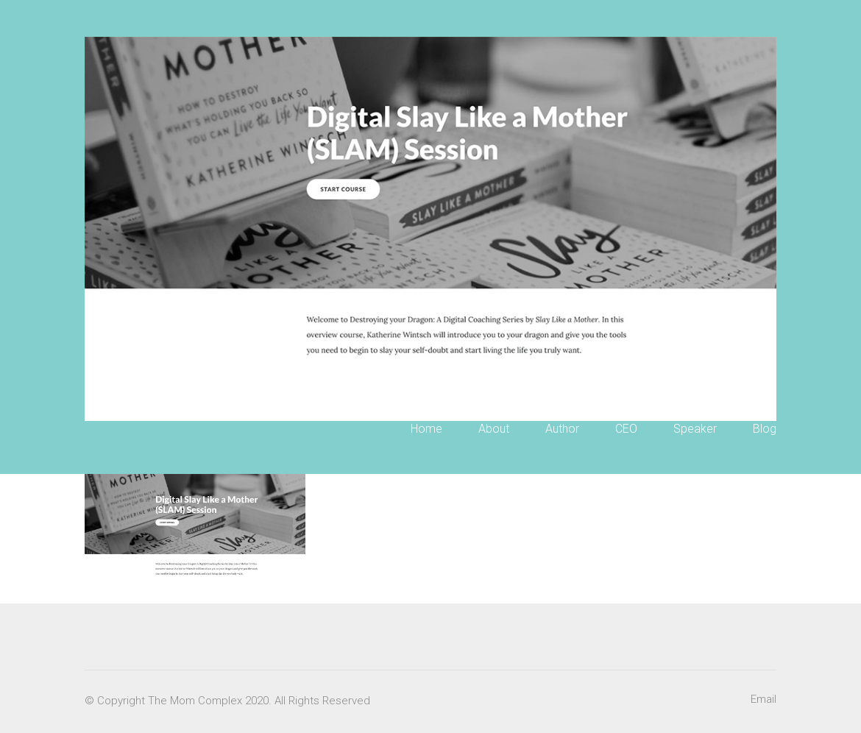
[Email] (763, 700)
